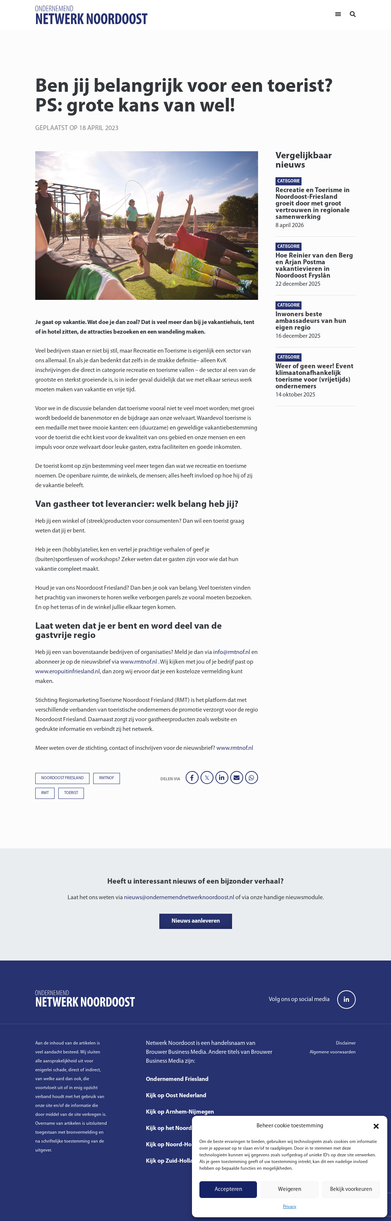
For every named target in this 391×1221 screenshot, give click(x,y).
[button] (376, 1126)
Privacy (289, 1207)
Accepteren (228, 1189)
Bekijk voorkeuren (351, 1189)
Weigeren (289, 1189)
